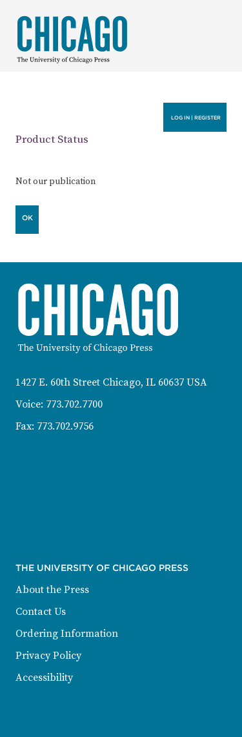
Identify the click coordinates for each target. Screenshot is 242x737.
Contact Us (40, 611)
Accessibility (44, 677)
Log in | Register (196, 117)
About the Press (52, 589)
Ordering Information (66, 633)
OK (27, 217)
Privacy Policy (48, 655)
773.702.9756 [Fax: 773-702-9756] (65, 426)
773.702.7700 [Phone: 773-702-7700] (74, 404)
